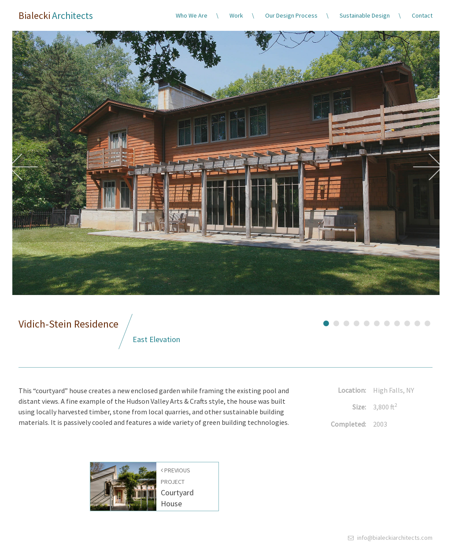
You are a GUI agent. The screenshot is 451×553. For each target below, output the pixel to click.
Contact (422, 15)
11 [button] (427, 322)
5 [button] (366, 322)
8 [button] (397, 322)
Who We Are (191, 15)
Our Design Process (291, 15)
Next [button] (427, 167)
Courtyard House (177, 487)
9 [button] (407, 322)
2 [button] (336, 322)
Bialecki (55, 15)
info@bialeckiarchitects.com (395, 538)
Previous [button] (23, 167)
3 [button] (346, 322)
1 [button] (326, 322)
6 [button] (376, 322)
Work (236, 15)
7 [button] (387, 322)
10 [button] (417, 322)
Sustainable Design (365, 15)
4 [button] (356, 322)
